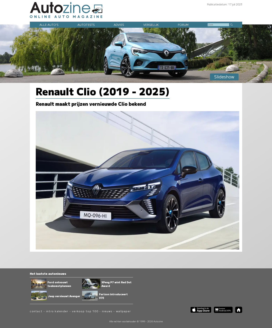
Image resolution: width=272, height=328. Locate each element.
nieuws (107, 311)
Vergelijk (151, 25)
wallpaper (123, 311)
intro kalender (57, 311)
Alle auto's (49, 25)
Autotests (86, 25)
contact (36, 311)
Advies (119, 25)
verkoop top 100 (85, 311)
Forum (183, 25)
